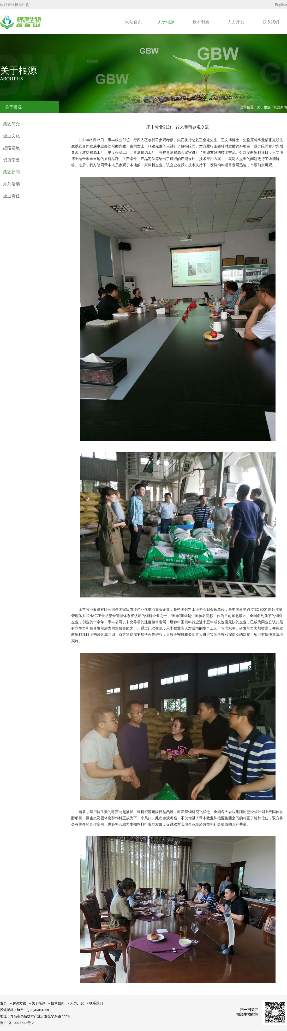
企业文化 (11, 136)
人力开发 (236, 22)
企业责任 (11, 196)
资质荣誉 (11, 160)
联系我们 (270, 22)
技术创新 (201, 22)
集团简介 (11, 124)
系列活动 (11, 184)
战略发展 (11, 148)
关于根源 (166, 22)
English (281, 4)
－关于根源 (36, 1003)
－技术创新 (55, 1003)
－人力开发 (75, 1003)
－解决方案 (17, 1003)
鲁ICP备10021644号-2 (17, 1022)
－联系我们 (94, 1003)
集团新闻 (11, 172)
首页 (3, 1003)
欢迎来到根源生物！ (16, 4)
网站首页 (133, 22)
